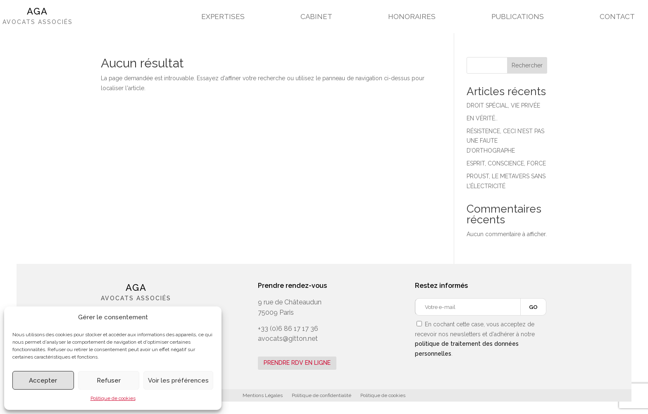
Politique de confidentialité (321, 395)
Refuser (109, 380)
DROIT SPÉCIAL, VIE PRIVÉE (503, 105)
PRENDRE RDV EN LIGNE (297, 362)
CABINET (316, 17)
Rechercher (527, 65)
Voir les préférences (178, 380)
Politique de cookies (113, 398)
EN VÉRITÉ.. (482, 118)
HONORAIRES (412, 17)
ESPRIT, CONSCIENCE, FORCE (506, 163)
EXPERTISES (223, 17)
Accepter (43, 380)
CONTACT (617, 17)
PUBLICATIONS (517, 17)
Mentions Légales (263, 395)
